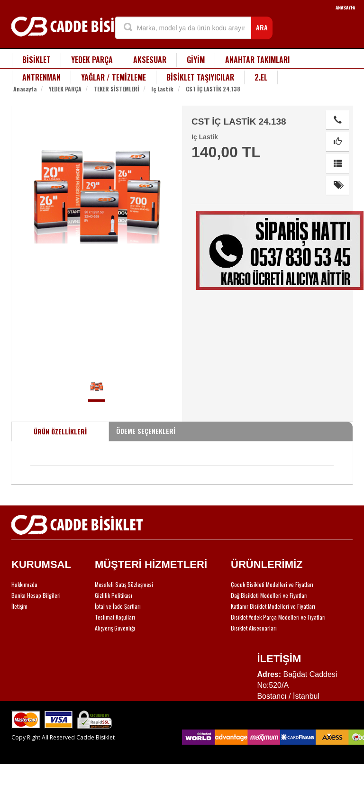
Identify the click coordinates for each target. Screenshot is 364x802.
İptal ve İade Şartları (118, 606)
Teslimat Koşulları (115, 617)
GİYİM (196, 59)
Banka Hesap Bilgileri (36, 595)
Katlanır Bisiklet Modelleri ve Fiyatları (273, 606)
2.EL (261, 77)
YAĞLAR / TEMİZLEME (113, 77)
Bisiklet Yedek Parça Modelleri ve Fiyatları (278, 617)
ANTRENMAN (41, 77)
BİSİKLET (36, 59)
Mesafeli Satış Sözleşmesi (124, 584)
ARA (262, 27)
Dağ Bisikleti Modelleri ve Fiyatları (269, 595)
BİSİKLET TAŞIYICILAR (200, 77)
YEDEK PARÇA (92, 59)
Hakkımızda (24, 584)
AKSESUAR (149, 59)
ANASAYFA (345, 7)
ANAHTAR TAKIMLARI (257, 59)
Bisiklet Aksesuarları (254, 628)
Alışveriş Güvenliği (115, 628)
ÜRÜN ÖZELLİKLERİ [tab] (60, 431)
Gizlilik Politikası (113, 595)
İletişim (19, 606)
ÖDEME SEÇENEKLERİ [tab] (145, 431)
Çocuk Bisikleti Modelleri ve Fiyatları (272, 584)
